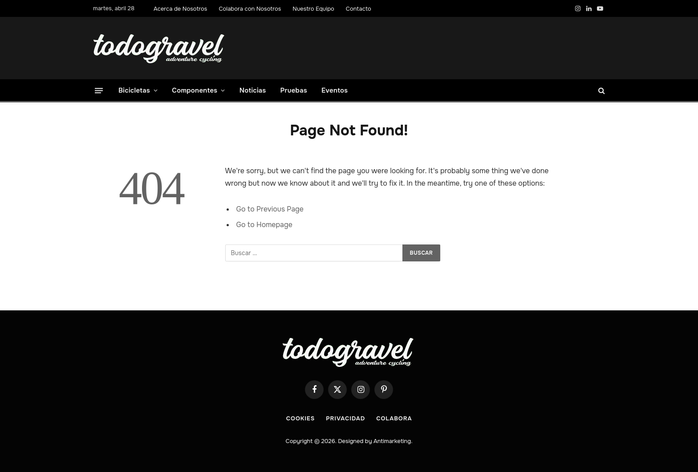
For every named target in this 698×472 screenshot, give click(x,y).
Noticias (252, 90)
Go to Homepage (264, 224)
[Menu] (99, 90)
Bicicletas (134, 90)
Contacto (358, 8)
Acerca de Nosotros (180, 8)
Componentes (194, 90)
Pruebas (293, 90)
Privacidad (345, 418)
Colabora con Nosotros (250, 8)
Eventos (334, 90)
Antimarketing (392, 441)
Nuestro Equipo (313, 8)
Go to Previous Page (270, 209)
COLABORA (394, 418)
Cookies (300, 418)
